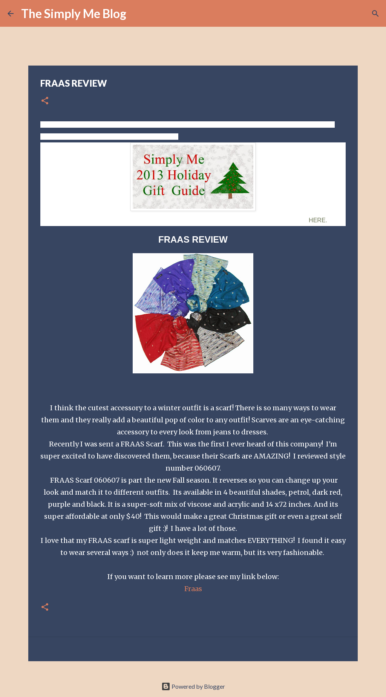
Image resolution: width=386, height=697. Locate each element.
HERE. (318, 220)
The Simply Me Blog (73, 13)
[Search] (136, 14)
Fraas (193, 588)
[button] (44, 101)
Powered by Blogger (193, 686)
